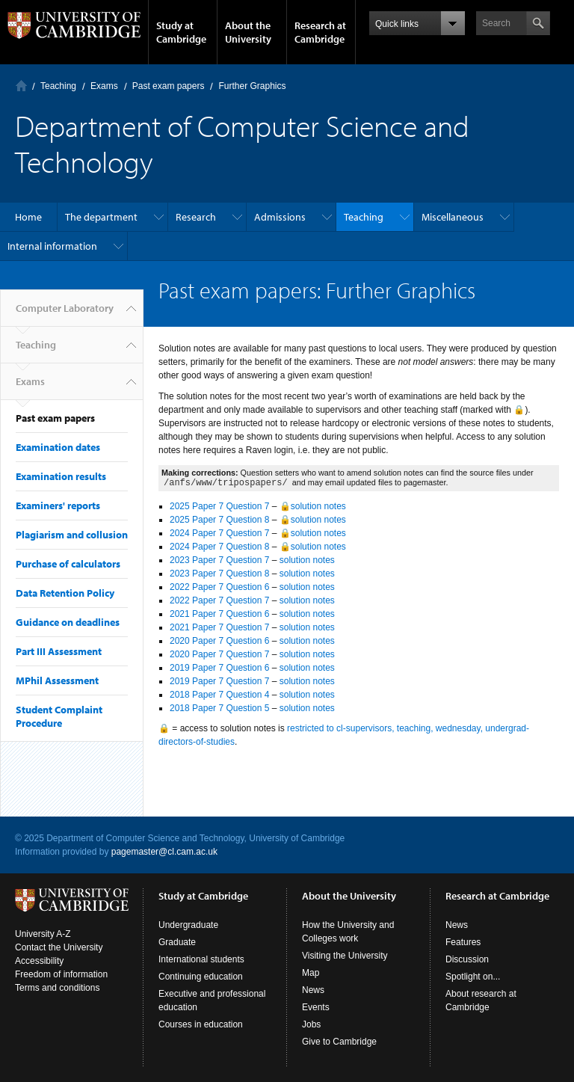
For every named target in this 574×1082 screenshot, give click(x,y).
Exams (104, 86)
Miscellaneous (453, 217)
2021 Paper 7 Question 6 (219, 614)
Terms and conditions (57, 988)
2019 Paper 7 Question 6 (219, 668)
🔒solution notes (313, 506)
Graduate (177, 942)
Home (28, 217)
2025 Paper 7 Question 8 (219, 519)
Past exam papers (168, 86)
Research (196, 217)
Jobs (311, 1024)
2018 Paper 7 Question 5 (219, 708)
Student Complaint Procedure (59, 716)
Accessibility (39, 961)
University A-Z (43, 934)
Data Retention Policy (65, 593)
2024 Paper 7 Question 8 (219, 546)
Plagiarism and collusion (72, 534)
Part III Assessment (59, 651)
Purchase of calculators (68, 564)
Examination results (61, 476)
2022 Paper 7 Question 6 (219, 587)
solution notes (307, 560)
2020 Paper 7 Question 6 (219, 641)
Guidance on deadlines (68, 622)
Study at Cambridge (181, 32)
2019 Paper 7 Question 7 (219, 681)
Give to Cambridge (339, 1041)
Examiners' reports (58, 505)
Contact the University (58, 947)
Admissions (280, 217)
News (313, 990)
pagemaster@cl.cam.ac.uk (164, 851)
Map (310, 973)
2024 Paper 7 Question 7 (219, 533)
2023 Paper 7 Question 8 (219, 573)
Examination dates (58, 447)
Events (316, 1007)
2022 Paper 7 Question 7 (219, 600)
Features (463, 942)
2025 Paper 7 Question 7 (219, 506)
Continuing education (200, 976)
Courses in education (200, 1024)
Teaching (58, 86)
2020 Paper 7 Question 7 (219, 654)
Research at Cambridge (320, 32)
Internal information (52, 246)
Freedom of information (61, 974)
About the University (248, 32)
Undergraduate (188, 925)
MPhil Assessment (57, 680)
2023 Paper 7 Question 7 (219, 560)
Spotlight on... (472, 976)
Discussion (467, 959)
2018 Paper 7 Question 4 (219, 694)
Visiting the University (345, 955)
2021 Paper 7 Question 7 (219, 627)
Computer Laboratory (21, 85)
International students (201, 959)
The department (101, 217)
